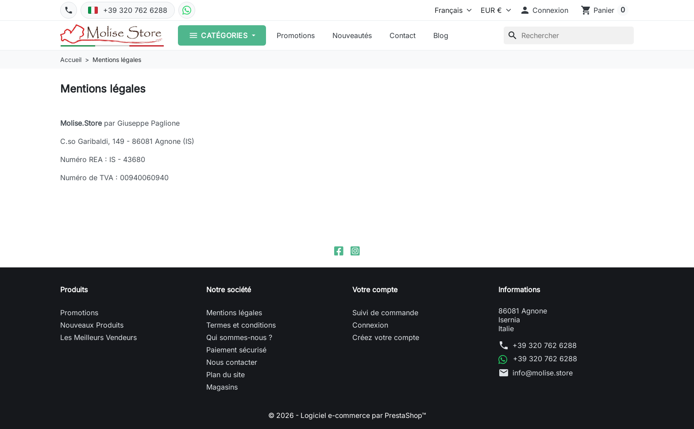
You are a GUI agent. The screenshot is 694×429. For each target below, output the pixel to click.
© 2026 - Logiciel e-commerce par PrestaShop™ (347, 415)
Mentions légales (234, 313)
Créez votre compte (385, 337)
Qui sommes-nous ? (239, 337)
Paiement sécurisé (236, 350)
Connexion (370, 325)
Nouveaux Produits (91, 325)
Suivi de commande (385, 313)
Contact (402, 35)
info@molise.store (543, 372)
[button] (544, 10)
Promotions (296, 35)
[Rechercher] (569, 35)
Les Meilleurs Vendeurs (98, 337)
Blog (440, 35)
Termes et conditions (241, 325)
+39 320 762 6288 (545, 345)
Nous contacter (231, 362)
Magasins (222, 387)
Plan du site (225, 375)
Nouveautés (352, 35)
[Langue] (451, 10)
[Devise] (494, 10)
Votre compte (374, 290)
